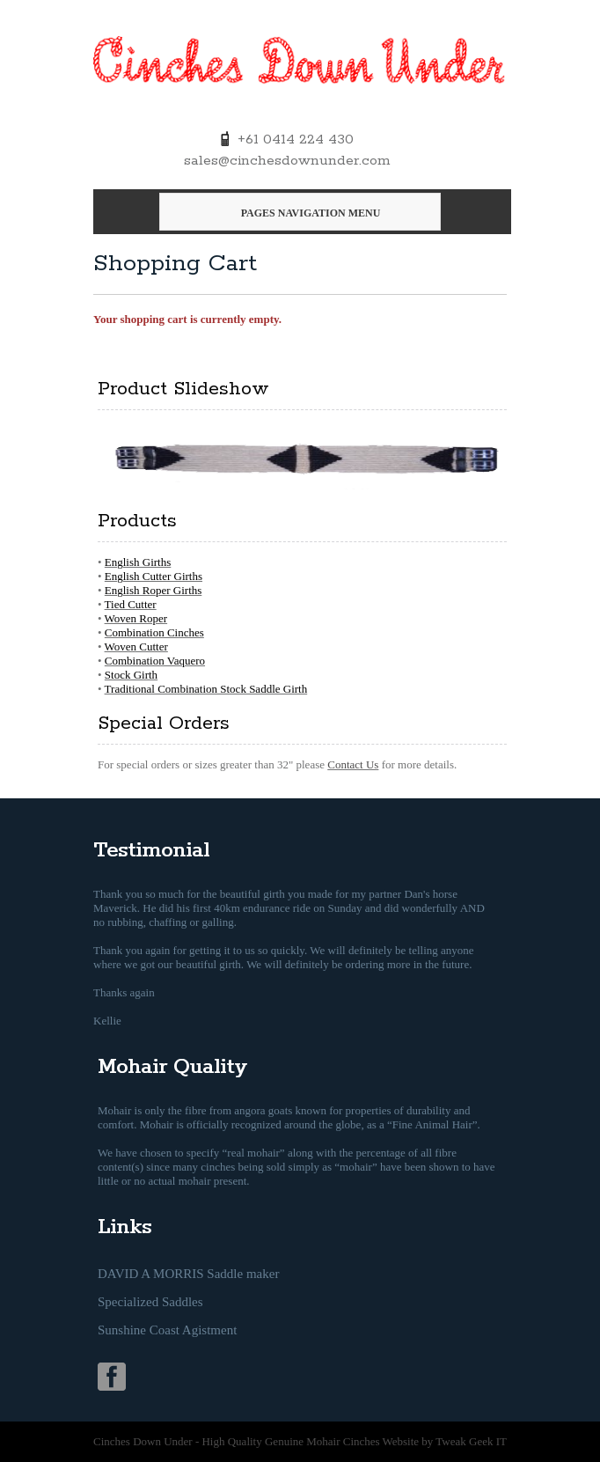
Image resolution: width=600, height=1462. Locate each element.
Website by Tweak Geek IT (445, 1441)
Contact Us (352, 764)
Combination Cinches (154, 632)
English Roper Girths (153, 590)
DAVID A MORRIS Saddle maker (188, 1274)
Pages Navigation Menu (298, 213)
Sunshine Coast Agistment (167, 1330)
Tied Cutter (131, 604)
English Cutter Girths (153, 576)
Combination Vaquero (155, 660)
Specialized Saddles (150, 1302)
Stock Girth (131, 674)
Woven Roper (136, 618)
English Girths (138, 562)
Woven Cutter (136, 646)
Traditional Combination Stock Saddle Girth (206, 688)
